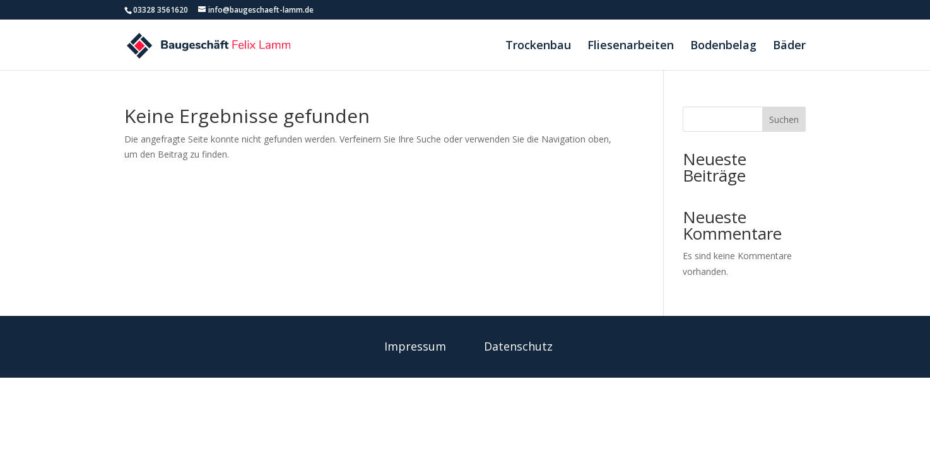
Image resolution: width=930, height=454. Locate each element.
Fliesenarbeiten (630, 46)
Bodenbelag (723, 46)
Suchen (784, 119)
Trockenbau (538, 46)
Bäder (789, 46)
